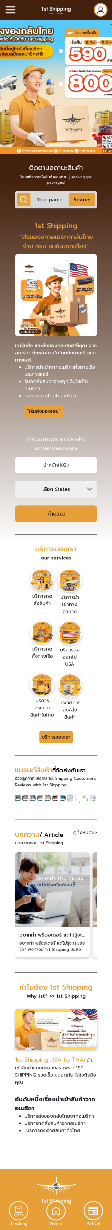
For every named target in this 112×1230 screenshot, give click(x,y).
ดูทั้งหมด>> (85, 832)
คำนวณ (56, 514)
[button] (3, 86)
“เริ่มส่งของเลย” (44, 411)
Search (81, 199)
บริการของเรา (56, 737)
